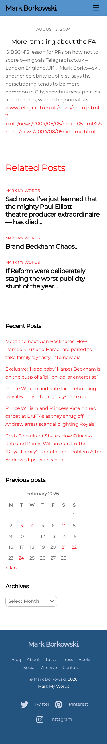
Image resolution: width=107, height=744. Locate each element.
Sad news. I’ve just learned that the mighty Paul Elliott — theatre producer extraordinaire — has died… (52, 210)
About (33, 659)
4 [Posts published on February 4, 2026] (32, 525)
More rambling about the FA (53, 41)
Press (67, 659)
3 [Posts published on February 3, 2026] (21, 525)
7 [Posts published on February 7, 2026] (63, 525)
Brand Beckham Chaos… (41, 246)
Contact (70, 667)
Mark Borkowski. (50, 679)
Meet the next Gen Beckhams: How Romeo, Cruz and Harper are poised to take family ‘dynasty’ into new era (48, 349)
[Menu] (96, 7)
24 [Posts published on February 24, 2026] (21, 558)
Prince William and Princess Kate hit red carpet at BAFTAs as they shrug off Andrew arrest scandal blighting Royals (50, 416)
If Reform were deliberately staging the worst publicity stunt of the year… (45, 278)
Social (29, 667)
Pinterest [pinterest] (70, 704)
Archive (49, 667)
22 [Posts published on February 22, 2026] (74, 547)
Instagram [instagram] (52, 719)
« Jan (11, 567)
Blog (16, 659)
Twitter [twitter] (33, 704)
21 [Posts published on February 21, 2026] (64, 547)
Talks (50, 659)
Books (84, 659)
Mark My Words (22, 190)
